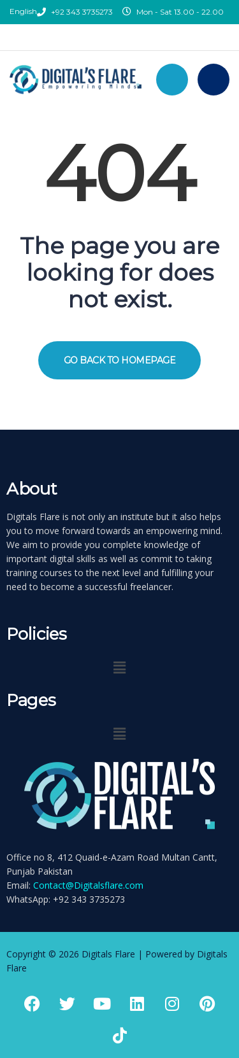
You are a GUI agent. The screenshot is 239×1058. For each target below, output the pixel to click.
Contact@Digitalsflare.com (88, 885)
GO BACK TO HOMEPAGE (120, 360)
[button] (119, 667)
